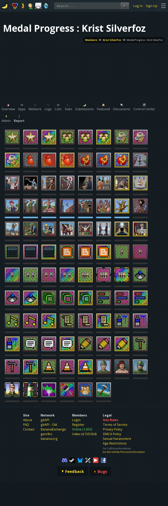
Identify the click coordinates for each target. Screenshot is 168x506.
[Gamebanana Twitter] (88, 460)
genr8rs (46, 434)
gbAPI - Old (49, 424)
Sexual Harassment (117, 438)
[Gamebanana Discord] (64, 460)
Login (76, 420)
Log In (138, 6)
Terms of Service (115, 424)
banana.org (49, 438)
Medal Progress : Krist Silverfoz (145, 40)
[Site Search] (124, 5)
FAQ (26, 424)
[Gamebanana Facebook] (103, 460)
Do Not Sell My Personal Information (124, 452)
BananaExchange (53, 429)
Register (78, 424)
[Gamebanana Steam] (72, 460)
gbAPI (45, 420)
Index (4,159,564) (84, 434)
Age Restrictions (115, 443)
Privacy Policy (112, 429)
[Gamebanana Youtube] (96, 460)
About (27, 420)
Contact (28, 429)
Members (91, 40)
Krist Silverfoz (112, 40)
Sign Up (151, 6)
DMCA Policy (112, 434)
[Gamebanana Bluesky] (80, 460)
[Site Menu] (163, 5)
